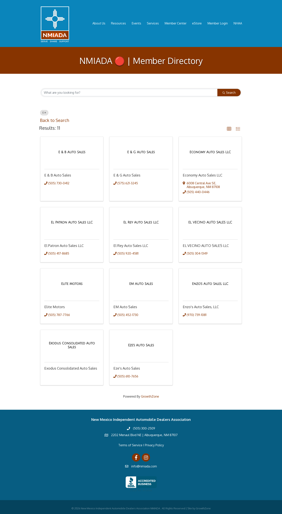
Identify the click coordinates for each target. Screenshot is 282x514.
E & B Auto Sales (57, 175)
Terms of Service (130, 445)
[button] (229, 129)
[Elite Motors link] (71, 284)
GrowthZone (150, 396)
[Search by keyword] (129, 92)
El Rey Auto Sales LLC (130, 245)
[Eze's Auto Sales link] (141, 345)
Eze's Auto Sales (126, 368)
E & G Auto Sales (126, 175)
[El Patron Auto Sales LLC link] (72, 222)
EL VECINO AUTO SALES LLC (206, 245)
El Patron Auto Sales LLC (64, 245)
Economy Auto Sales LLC (202, 175)
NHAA (237, 23)
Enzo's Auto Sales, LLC (201, 307)
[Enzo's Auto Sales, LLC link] (210, 284)
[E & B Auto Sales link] (71, 152)
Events (136, 23)
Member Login (217, 23)
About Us (98, 23)
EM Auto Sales (125, 307)
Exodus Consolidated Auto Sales (70, 368)
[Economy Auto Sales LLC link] (210, 152)
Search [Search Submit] (229, 93)
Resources (118, 23)
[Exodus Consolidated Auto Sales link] (71, 345)
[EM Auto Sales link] (141, 284)
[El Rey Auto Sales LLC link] (141, 222)
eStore (197, 23)
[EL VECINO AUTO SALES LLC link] (210, 222)
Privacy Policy (154, 445)
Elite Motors (54, 307)
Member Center (175, 23)
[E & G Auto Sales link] (141, 152)
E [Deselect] (44, 112)
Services (153, 23)
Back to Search (54, 120)
